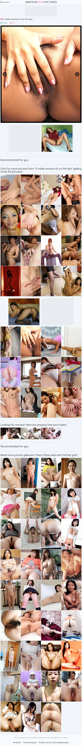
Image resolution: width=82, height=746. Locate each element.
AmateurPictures (41, 2)
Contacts (17, 742)
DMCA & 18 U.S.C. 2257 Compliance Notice (54, 742)
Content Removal (29, 742)
